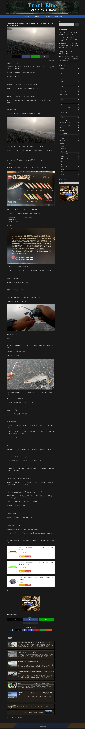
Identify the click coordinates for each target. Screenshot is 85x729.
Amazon (22, 556)
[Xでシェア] (18, 56)
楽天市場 (28, 556)
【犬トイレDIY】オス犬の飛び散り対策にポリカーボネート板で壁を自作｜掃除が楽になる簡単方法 (68, 58)
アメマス (14, 614)
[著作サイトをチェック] (22, 630)
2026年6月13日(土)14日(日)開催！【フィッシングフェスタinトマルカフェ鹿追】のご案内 (68, 39)
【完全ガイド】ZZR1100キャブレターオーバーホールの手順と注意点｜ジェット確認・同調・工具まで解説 (68, 45)
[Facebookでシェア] (26, 56)
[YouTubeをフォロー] (33, 630)
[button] (43, 56)
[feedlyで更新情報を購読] (36, 630)
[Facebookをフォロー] (28, 630)
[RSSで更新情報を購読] (39, 630)
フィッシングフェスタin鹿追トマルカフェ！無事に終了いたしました (68, 33)
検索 (60, 21)
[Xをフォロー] (25, 630)
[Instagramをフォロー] (30, 630)
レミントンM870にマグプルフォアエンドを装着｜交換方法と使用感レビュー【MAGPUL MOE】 (69, 51)
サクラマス (9, 614)
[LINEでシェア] (34, 56)
